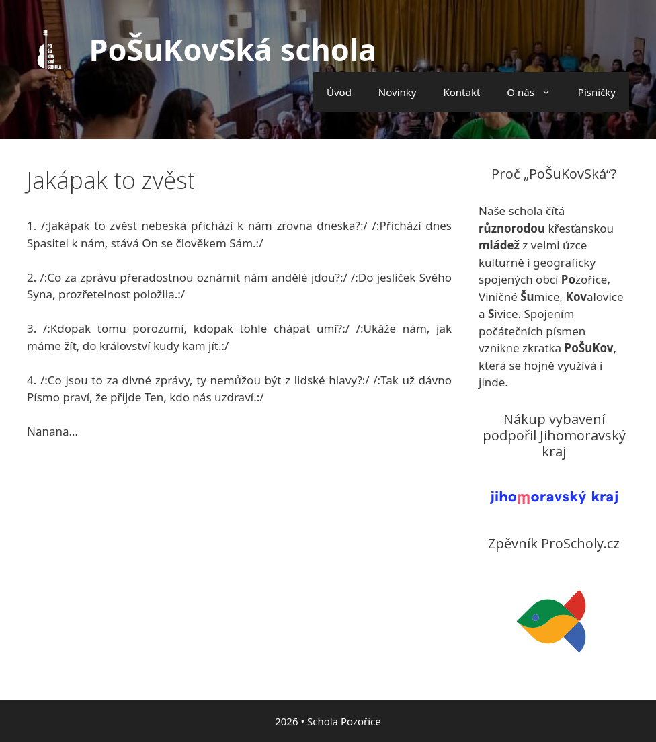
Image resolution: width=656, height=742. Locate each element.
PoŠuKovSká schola (233, 49)
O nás (536, 92)
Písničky (597, 92)
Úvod (339, 92)
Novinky (397, 92)
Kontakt (461, 92)
